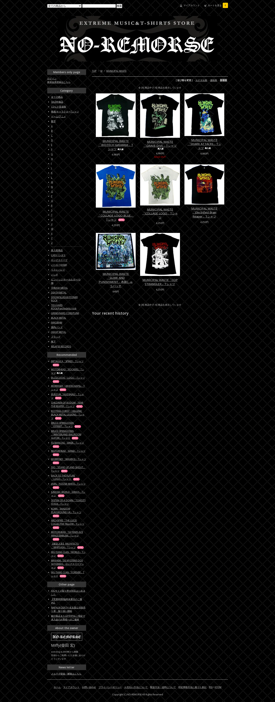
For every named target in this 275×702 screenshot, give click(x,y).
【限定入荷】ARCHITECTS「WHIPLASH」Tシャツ (67, 545)
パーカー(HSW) (59, 265)
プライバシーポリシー (110, 687)
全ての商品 (57, 97)
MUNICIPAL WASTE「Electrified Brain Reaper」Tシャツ (204, 212)
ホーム (57, 687)
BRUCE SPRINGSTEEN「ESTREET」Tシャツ (66, 424)
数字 (53, 121)
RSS (211, 687)
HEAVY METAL (58, 332)
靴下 (53, 341)
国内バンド (57, 327)
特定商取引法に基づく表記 (192, 687)
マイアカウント (191, 5)
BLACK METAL (58, 317)
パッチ (54, 274)
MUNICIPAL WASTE (116, 71)
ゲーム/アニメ (58, 116)
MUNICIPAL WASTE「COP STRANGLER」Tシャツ (160, 282)
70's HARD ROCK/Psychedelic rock (63, 307)
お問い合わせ (89, 687)
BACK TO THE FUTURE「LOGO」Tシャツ (65, 477)
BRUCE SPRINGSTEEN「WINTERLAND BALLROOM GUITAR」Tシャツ (66, 434)
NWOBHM (56, 322)
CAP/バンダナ (58, 255)
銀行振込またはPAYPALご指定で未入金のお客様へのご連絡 (68, 617)
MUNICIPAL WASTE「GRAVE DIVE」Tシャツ (160, 145)
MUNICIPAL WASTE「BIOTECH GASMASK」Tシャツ (115, 145)
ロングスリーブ (59, 260)
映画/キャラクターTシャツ (65, 111)
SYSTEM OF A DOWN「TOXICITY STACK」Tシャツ (68, 502)
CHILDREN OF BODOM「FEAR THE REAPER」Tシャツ (67, 404)
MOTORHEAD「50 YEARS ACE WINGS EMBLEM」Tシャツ (67, 535)
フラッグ (55, 336)
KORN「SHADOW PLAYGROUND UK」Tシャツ (66, 512)
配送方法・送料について (163, 687)
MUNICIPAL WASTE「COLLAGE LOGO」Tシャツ (160, 213)
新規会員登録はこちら (59, 82)
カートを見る (218, 5)
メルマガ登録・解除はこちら (66, 673)
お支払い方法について (136, 687)
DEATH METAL (58, 292)
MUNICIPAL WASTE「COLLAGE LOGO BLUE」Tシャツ (116, 215)
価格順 (213, 80)
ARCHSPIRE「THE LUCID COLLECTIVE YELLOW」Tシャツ (67, 524)
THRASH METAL (59, 288)
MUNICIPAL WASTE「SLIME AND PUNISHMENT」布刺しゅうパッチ (116, 280)
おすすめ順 (201, 80)
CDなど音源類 (58, 106)
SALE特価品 (57, 102)
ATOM (218, 687)
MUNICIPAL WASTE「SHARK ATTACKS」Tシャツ (204, 144)
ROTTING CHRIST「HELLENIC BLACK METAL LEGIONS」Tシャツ (68, 414)
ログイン (52, 78)
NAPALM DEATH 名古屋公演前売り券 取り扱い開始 (68, 609)
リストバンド (58, 269)
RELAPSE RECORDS (61, 346)
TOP (94, 71)
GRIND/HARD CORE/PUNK (65, 313)
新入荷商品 (57, 250)
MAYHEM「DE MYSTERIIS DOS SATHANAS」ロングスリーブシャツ (67, 564)
